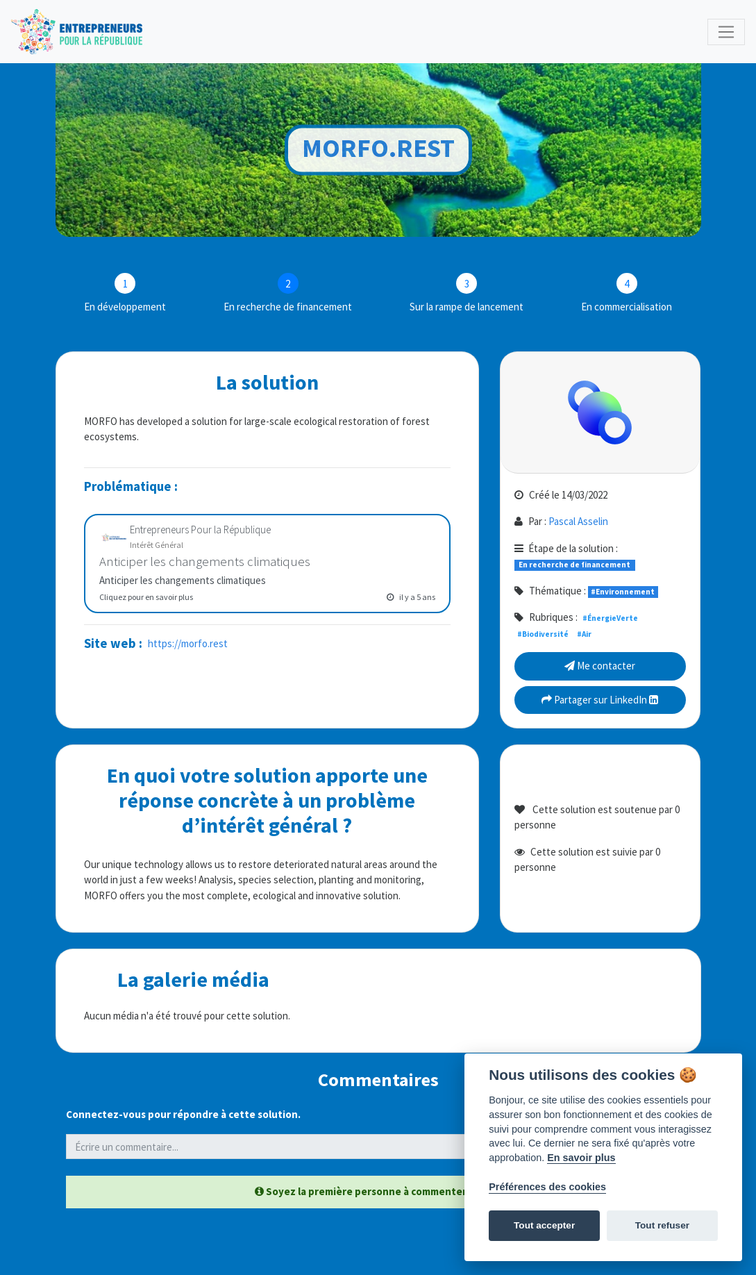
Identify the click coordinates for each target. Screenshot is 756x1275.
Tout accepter (544, 1225)
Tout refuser (662, 1225)
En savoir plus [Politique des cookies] (581, 1157)
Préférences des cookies (547, 1186)
